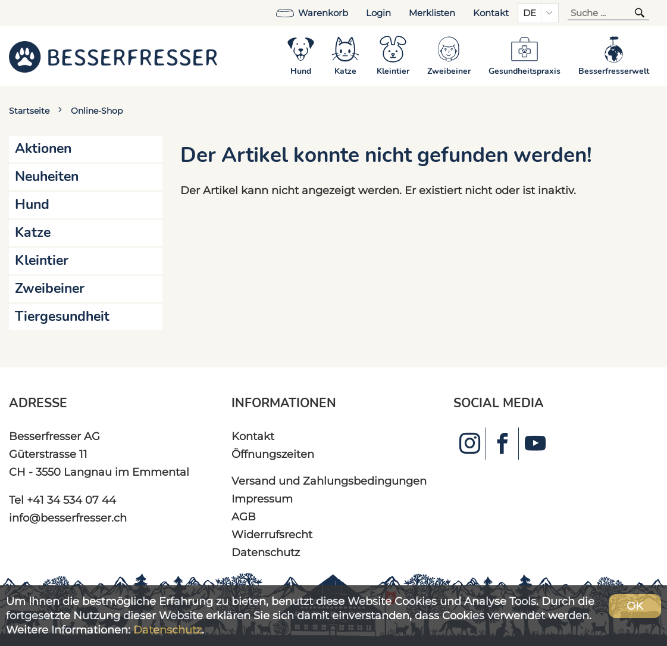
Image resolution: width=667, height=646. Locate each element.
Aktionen (43, 148)
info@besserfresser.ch (68, 517)
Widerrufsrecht (271, 534)
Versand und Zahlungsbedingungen (329, 481)
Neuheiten (47, 176)
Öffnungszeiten (272, 454)
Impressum (262, 498)
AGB (243, 516)
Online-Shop (97, 110)
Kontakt (491, 13)
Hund (32, 204)
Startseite (29, 110)
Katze (33, 232)
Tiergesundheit (62, 316)
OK (635, 606)
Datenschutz (265, 552)
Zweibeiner (49, 288)
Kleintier (41, 260)
